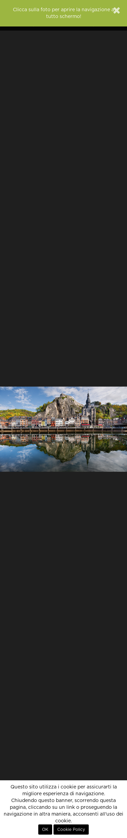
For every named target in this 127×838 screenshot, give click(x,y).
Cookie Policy (71, 829)
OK (45, 829)
